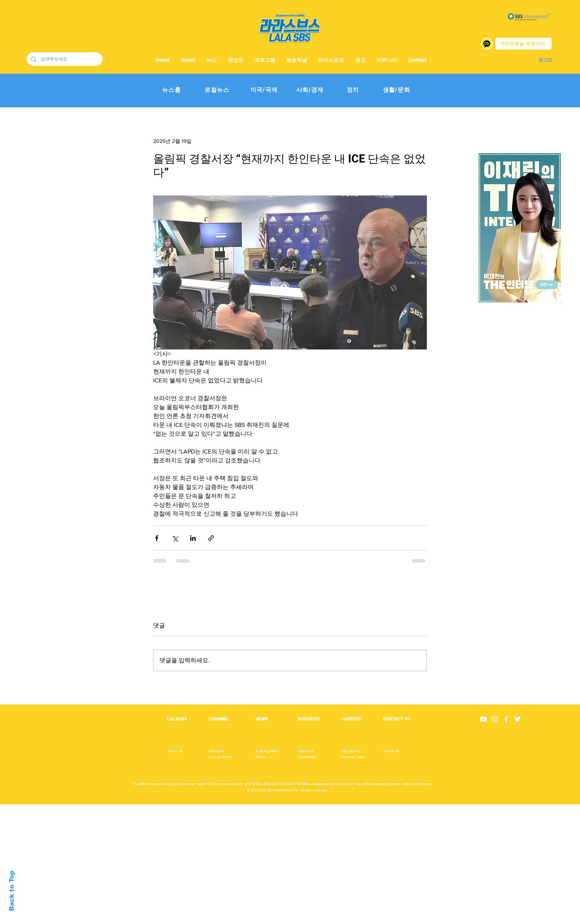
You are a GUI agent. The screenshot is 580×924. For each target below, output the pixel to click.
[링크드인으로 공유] (192, 538)
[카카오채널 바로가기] (523, 44)
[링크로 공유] (211, 538)
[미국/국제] (264, 90)
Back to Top (11, 891)
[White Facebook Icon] (506, 719)
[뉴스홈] (171, 90)
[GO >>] (546, 284)
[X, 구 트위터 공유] (174, 538)
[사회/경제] (310, 90)
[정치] (353, 90)
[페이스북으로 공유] (156, 538)
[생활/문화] (396, 90)
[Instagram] (494, 719)
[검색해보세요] (64, 59)
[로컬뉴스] (217, 90)
